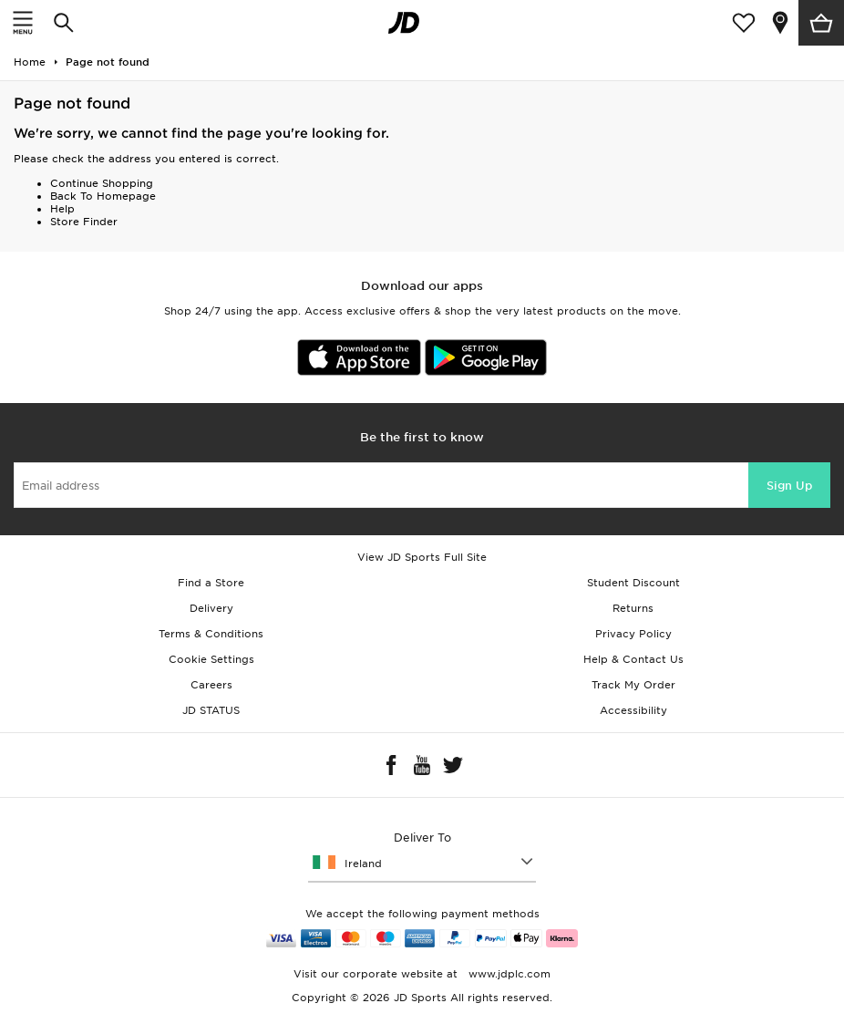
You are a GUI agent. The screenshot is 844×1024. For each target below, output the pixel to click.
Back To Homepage (103, 196)
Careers (211, 684)
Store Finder (84, 221)
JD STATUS (211, 710)
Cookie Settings (211, 659)
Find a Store (211, 582)
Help (62, 208)
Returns (633, 608)
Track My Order (633, 684)
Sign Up (789, 485)
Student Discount (633, 582)
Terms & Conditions (211, 633)
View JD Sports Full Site (422, 557)
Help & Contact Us (633, 659)
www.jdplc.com (508, 973)
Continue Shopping (101, 183)
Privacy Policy (633, 633)
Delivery (211, 608)
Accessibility (633, 710)
